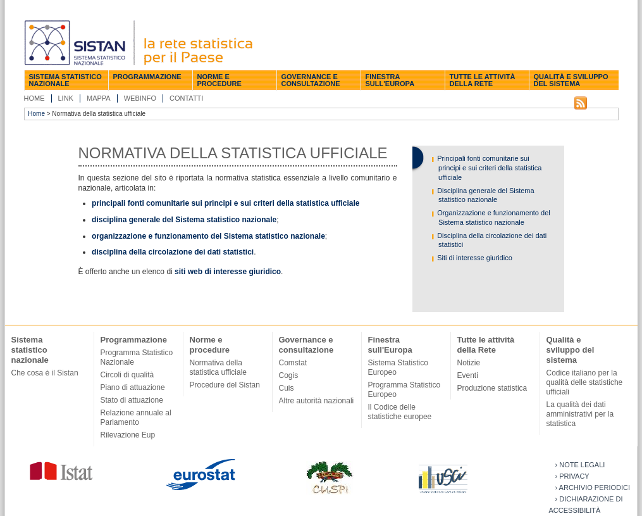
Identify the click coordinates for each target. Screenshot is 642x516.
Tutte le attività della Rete (482, 80)
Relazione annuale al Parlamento (136, 417)
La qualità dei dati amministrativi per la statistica (580, 414)
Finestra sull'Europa (390, 80)
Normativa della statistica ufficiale (218, 367)
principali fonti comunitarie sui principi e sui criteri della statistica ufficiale (225, 203)
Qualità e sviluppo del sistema (571, 80)
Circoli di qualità (127, 374)
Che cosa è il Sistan (44, 372)
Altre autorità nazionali (316, 400)
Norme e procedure (219, 80)
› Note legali (580, 465)
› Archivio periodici (593, 487)
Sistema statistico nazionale (65, 80)
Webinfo (140, 98)
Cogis (289, 375)
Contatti (186, 98)
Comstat (293, 362)
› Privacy (572, 476)
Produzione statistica (492, 388)
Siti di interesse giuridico (473, 257)
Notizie (469, 362)
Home (34, 98)
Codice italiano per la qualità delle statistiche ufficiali (584, 382)
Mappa (99, 98)
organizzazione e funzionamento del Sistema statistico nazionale (208, 236)
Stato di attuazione (132, 400)
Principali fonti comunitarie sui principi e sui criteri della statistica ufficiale (488, 167)
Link (65, 98)
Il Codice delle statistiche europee (400, 412)
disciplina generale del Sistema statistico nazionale (184, 219)
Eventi (467, 375)
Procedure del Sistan (225, 385)
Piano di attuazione (133, 387)
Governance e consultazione (310, 80)
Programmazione (147, 76)
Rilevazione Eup (128, 435)
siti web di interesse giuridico (228, 271)
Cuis (286, 388)
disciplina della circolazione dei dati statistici (173, 252)
